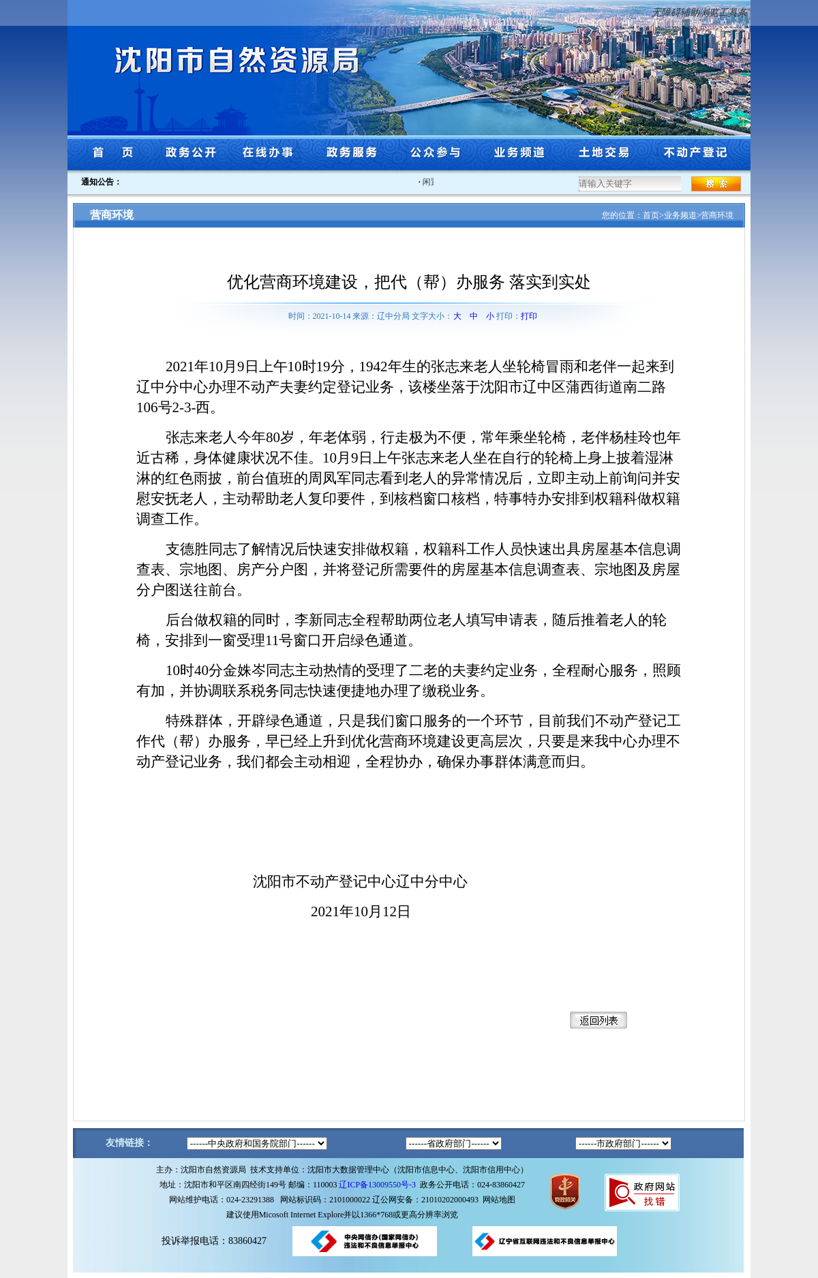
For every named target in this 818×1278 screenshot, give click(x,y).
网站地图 (499, 1199)
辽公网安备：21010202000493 (427, 1199)
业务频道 (680, 215)
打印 (529, 316)
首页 (651, 215)
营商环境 (717, 215)
